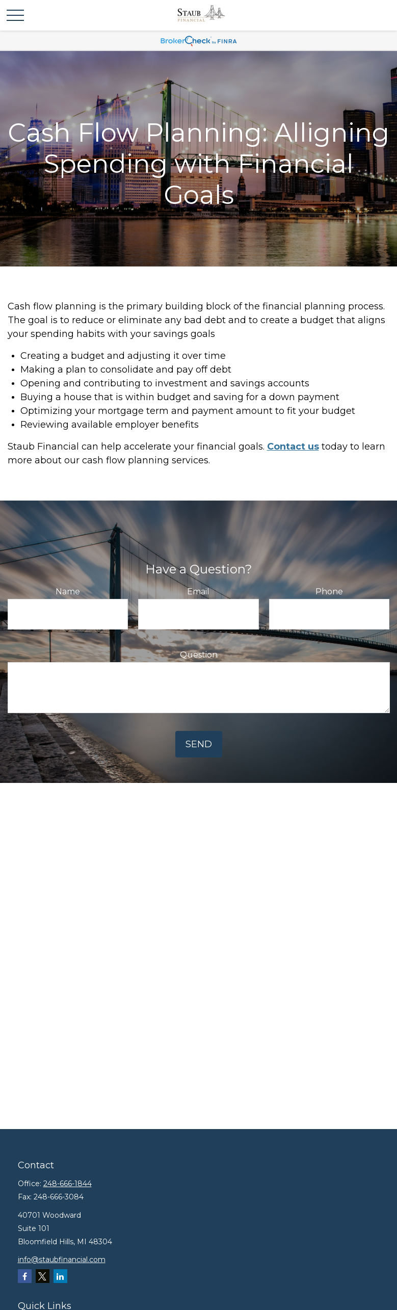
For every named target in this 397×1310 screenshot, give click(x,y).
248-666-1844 (67, 1183)
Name (68, 591)
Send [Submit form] (199, 744)
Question (199, 655)
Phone (329, 591)
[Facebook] (25, 1276)
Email (198, 591)
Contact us (293, 446)
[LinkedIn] (60, 1276)
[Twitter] (42, 1276)
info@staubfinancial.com (61, 1259)
